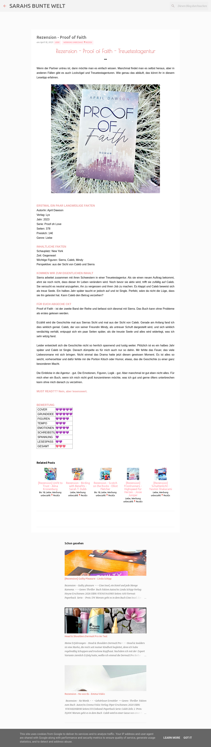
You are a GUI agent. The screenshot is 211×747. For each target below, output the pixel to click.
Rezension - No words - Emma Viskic (85, 694)
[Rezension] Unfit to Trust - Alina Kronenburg (50, 479)
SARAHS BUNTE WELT (37, 6)
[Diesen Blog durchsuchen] (190, 6)
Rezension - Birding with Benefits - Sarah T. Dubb (78, 479)
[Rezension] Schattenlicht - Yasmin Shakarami (160, 479)
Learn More (171, 737)
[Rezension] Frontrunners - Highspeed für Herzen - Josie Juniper (133, 482)
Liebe (57, 42)
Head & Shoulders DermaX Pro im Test (86, 636)
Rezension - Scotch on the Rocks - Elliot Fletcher (105, 479)
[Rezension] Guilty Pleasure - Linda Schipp (88, 578)
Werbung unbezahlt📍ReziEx (77, 42)
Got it (187, 737)
